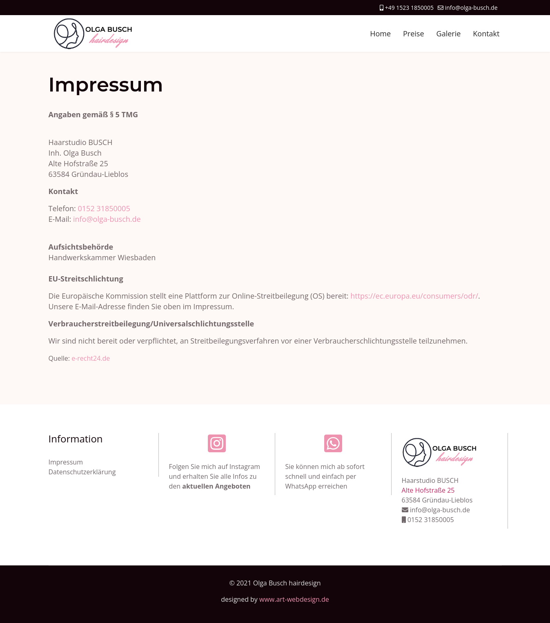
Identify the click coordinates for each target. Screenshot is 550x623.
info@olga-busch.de (471, 7)
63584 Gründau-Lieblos (437, 500)
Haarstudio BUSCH (430, 480)
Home (380, 33)
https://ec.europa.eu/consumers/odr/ (414, 296)
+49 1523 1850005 (409, 7)
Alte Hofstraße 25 (428, 490)
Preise (413, 33)
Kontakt (486, 33)
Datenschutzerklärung (82, 471)
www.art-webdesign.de (294, 599)
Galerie (448, 33)
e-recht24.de (90, 358)
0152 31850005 (104, 208)
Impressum (66, 462)
